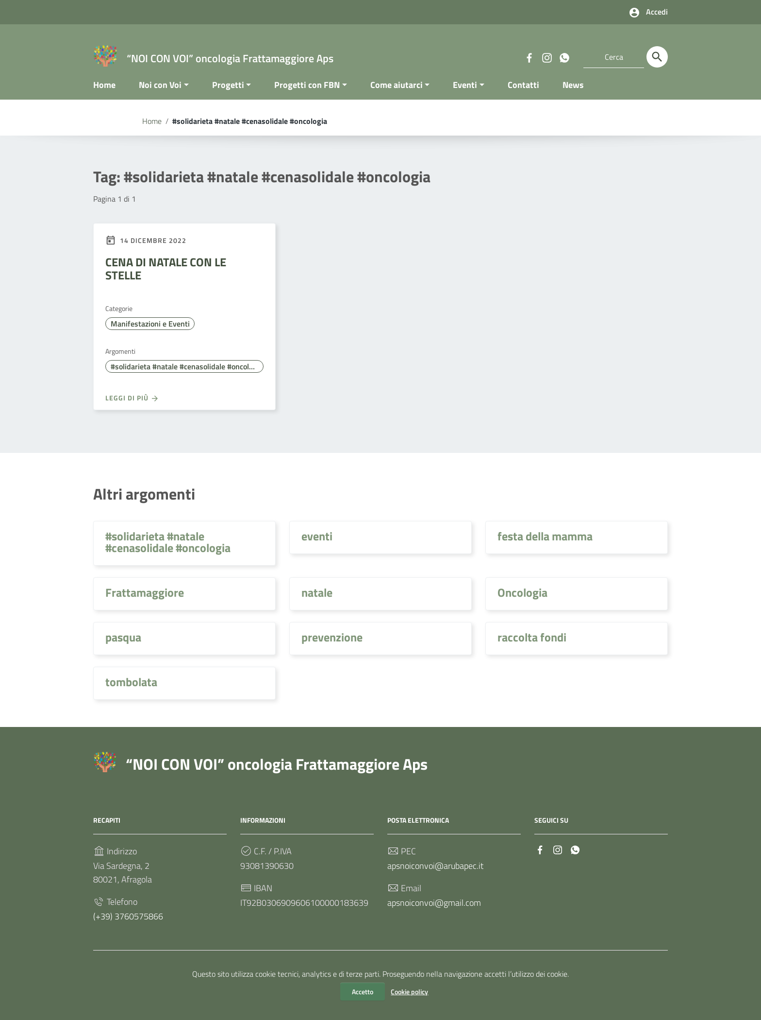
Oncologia (522, 602)
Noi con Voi (160, 94)
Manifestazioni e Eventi (150, 333)
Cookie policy (409, 991)
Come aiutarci (396, 94)
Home (104, 94)
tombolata (131, 691)
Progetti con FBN (307, 94)
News (573, 94)
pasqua (123, 647)
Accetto (362, 991)
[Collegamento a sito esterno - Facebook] (529, 57)
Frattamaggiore (144, 602)
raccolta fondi (531, 647)
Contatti (523, 94)
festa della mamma (545, 545)
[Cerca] (657, 57)
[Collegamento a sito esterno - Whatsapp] (564, 57)
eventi (316, 545)
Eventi (465, 94)
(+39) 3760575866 (128, 926)
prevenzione (332, 647)
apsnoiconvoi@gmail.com (434, 912)
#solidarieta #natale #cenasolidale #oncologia (187, 376)
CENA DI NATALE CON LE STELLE (165, 278)
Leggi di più (132, 407)
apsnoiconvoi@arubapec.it (435, 875)
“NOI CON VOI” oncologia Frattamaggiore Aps (277, 773)
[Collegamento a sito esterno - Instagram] (546, 57)
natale (316, 602)
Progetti (228, 94)
